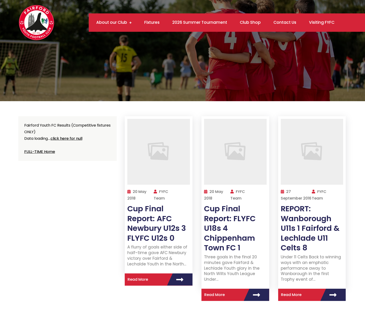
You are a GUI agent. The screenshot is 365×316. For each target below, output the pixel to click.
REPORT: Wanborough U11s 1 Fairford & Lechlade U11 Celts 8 (310, 228)
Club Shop (250, 22)
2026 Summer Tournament (199, 22)
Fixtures (152, 22)
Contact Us (284, 22)
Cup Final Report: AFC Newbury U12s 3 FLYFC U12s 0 (156, 223)
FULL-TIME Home (39, 151)
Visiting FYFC (321, 22)
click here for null (66, 138)
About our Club (111, 22)
